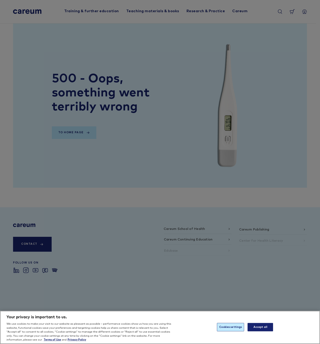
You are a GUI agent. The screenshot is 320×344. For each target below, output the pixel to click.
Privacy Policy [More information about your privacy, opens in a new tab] (77, 339)
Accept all (260, 327)
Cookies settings (230, 327)
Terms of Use (52, 339)
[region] (160, 327)
